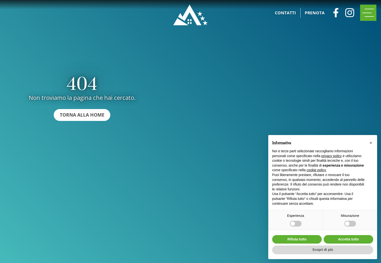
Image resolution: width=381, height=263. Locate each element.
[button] (371, 143)
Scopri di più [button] (322, 250)
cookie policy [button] (316, 170)
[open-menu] (368, 13)
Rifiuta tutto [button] (297, 239)
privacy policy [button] (331, 156)
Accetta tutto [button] (348, 239)
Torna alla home (82, 115)
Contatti (285, 13)
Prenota (315, 13)
